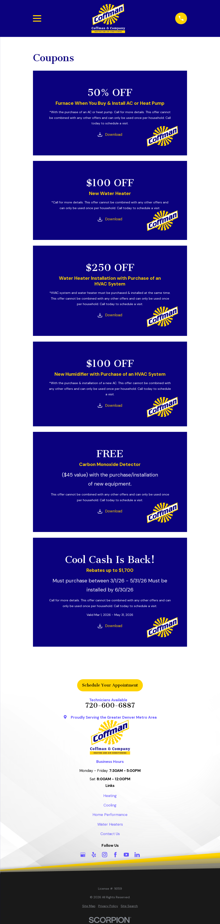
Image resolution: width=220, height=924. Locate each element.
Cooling (110, 805)
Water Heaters (110, 824)
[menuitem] (88, 906)
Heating (110, 795)
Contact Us (110, 833)
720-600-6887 (110, 705)
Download (113, 134)
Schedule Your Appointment (110, 685)
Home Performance (110, 814)
